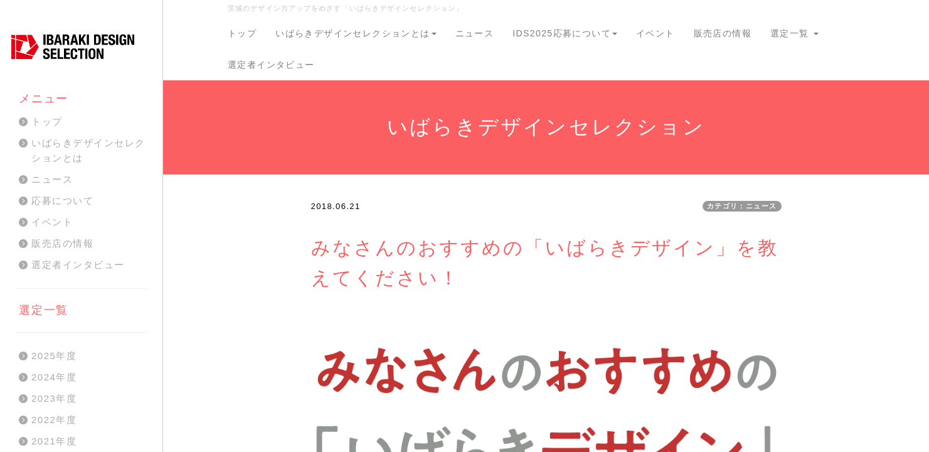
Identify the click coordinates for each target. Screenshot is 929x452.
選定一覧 (794, 33)
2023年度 (54, 398)
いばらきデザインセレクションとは (355, 33)
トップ (242, 33)
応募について (62, 200)
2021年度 (54, 441)
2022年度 (54, 419)
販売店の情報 (722, 33)
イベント (655, 33)
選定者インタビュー (271, 65)
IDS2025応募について (564, 33)
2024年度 (54, 377)
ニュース (474, 33)
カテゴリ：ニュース (742, 206)
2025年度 (54, 355)
